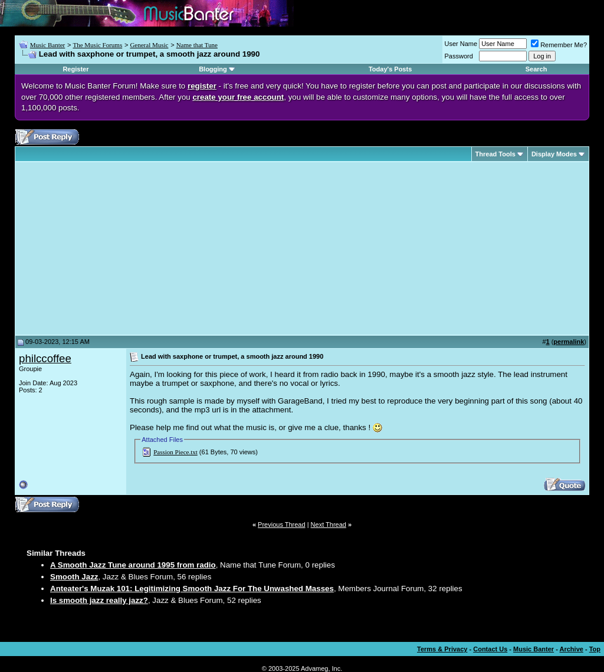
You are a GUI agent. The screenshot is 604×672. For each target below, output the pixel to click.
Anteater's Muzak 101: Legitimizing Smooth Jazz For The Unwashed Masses (192, 588)
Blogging (213, 69)
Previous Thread (282, 524)
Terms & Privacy (442, 649)
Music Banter (47, 44)
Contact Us (490, 649)
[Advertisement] (118, 248)
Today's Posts (390, 69)
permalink (568, 341)
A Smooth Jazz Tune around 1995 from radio (133, 564)
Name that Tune (197, 44)
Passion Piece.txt (175, 451)
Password (459, 56)
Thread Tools (495, 154)
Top (594, 649)
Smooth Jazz (74, 576)
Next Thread (328, 524)
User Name (461, 43)
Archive (571, 649)
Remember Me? (559, 44)
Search (536, 69)
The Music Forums (97, 44)
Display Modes (554, 154)
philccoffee (45, 358)
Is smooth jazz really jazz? (99, 600)
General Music (149, 44)
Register (75, 69)
